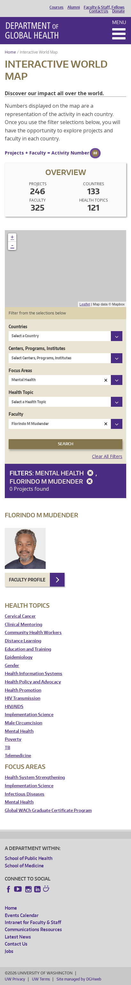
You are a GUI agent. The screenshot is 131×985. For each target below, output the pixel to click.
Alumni (73, 7)
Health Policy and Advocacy (33, 682)
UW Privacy (15, 979)
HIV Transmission (22, 698)
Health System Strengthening (35, 777)
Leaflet (85, 304)
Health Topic (21, 392)
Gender (12, 665)
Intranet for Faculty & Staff (33, 922)
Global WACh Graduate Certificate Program (48, 810)
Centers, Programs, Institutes (37, 348)
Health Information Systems (33, 673)
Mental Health (65, 473)
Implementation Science (29, 714)
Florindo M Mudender (52, 481)
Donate (118, 11)
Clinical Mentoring (23, 624)
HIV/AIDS (14, 706)
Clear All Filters (107, 456)
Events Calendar (22, 915)
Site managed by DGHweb (79, 979)
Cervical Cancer (20, 616)
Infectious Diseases (24, 794)
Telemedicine (18, 755)
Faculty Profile (27, 579)
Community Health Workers (33, 632)
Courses (57, 7)
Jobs (9, 951)
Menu (119, 22)
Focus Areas (20, 370)
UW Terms (41, 979)
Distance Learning (23, 641)
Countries (18, 326)
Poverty (13, 739)
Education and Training (28, 649)
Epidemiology (19, 657)
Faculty (16, 414)
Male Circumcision (23, 723)
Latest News (18, 936)
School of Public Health (28, 858)
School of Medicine (24, 865)
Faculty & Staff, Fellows (104, 7)
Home (10, 52)
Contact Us (98, 11)
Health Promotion (23, 690)
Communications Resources (33, 929)
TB (7, 747)
